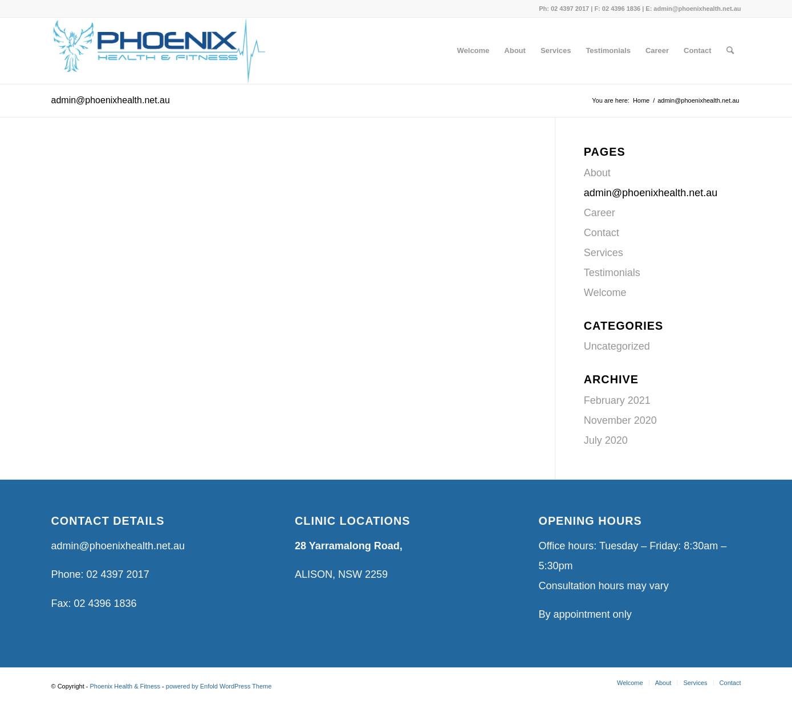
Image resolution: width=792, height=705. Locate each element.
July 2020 (606, 440)
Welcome (605, 292)
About (597, 173)
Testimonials (612, 272)
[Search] (730, 51)
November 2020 (620, 420)
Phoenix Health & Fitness (125, 686)
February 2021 (617, 400)
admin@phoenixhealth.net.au (110, 100)
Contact (601, 232)
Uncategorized (617, 346)
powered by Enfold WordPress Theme (218, 686)
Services (603, 252)
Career (599, 212)
